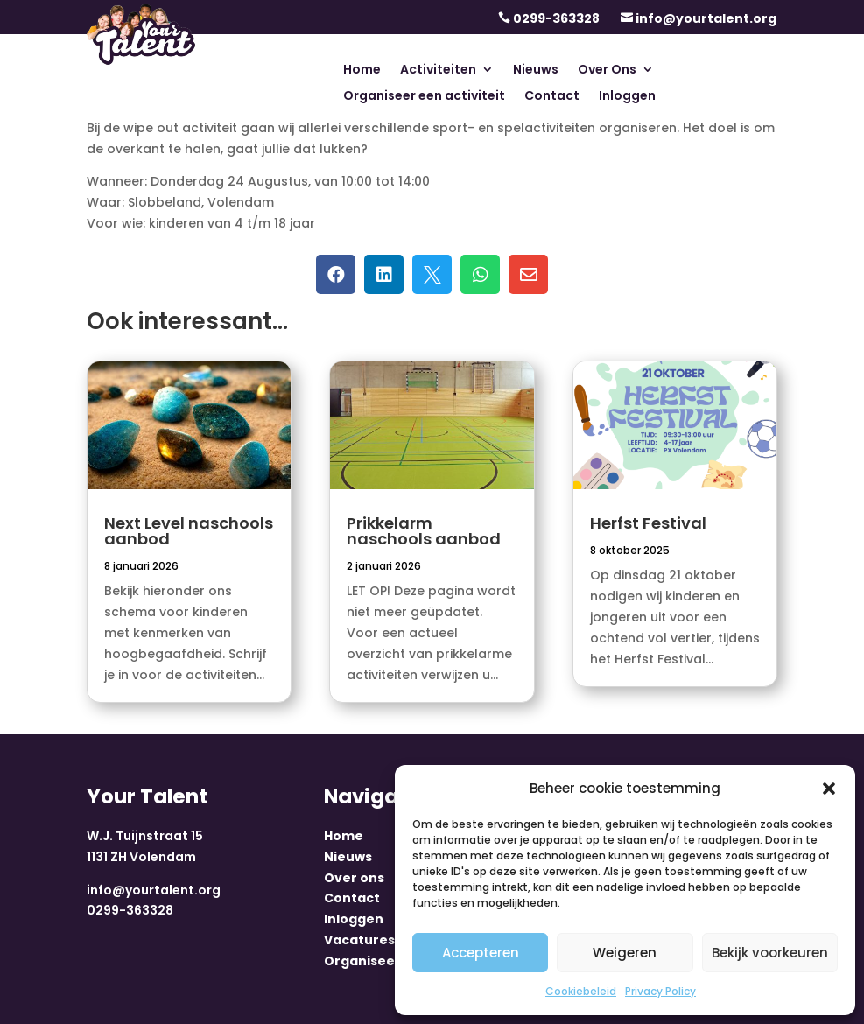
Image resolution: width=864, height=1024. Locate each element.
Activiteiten (438, 70)
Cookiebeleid (580, 991)
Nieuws (535, 70)
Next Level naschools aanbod (188, 531)
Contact (552, 96)
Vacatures (359, 940)
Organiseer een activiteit (424, 96)
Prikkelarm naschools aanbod (424, 531)
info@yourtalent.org (706, 18)
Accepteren (480, 952)
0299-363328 (556, 18)
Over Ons (607, 70)
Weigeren (625, 952)
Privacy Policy (660, 991)
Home (362, 70)
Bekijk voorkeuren (770, 952)
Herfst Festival (648, 523)
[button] (829, 788)
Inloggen (627, 96)
